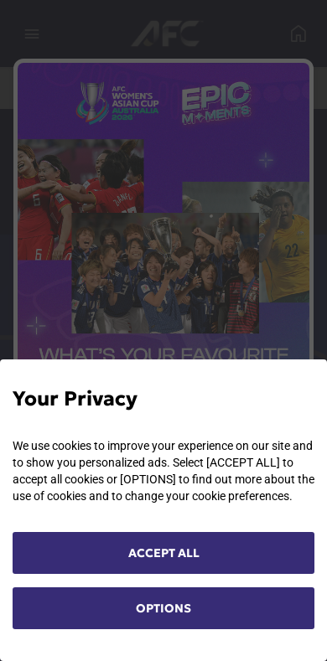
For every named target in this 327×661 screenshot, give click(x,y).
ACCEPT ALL (164, 552)
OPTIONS (163, 608)
